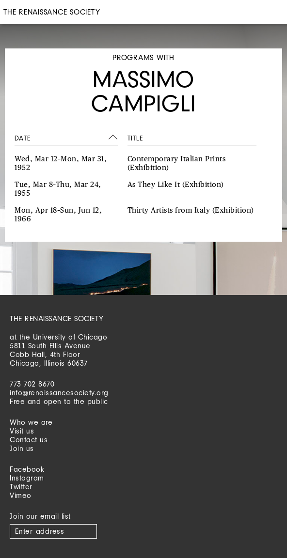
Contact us (29, 439)
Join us (22, 448)
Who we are (31, 422)
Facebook (27, 469)
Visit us (22, 430)
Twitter (21, 486)
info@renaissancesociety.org (59, 392)
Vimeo (21, 495)
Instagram (27, 477)
